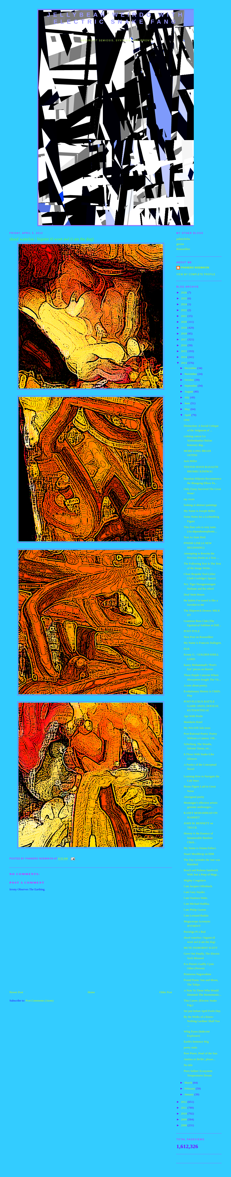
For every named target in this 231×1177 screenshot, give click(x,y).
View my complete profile (195, 274)
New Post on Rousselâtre (198, 637)
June (188, 403)
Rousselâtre (183, 249)
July (187, 397)
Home (91, 992)
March (189, 1082)
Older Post (165, 992)
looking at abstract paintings (200, 505)
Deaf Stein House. (194, 594)
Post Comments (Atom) (40, 1000)
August (189, 391)
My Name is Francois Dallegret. (202, 642)
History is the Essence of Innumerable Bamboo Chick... (198, 838)
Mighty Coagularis (195, 880)
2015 (184, 351)
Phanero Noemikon (195, 267)
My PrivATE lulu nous (197, 727)
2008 (184, 1125)
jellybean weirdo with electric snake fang (116, 18)
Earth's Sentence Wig (196, 1041)
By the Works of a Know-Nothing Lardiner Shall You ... (201, 1021)
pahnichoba (183, 238)
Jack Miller (190, 461)
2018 (184, 333)
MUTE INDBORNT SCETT (200, 947)
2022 (184, 310)
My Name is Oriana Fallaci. (200, 848)
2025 (184, 298)
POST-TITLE (192, 631)
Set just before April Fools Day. (202, 1011)
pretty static (190, 1047)
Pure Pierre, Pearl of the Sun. (201, 1053)
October (190, 379)
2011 (184, 1107)
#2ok (186, 648)
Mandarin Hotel (193, 722)
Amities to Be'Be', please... (199, 1059)
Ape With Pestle (193, 716)
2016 (184, 345)
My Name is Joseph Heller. (199, 510)
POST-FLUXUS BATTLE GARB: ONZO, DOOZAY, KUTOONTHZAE (201, 706)
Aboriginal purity (194, 797)
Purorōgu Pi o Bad (194, 931)
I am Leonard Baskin (196, 915)
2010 (184, 1113)
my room (189, 499)
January (189, 1094)
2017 (184, 339)
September (191, 385)
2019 (184, 327)
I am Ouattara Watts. (196, 898)
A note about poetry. (195, 685)
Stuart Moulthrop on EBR (199, 854)
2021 (184, 316)
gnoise (180, 244)
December (191, 368)
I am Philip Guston (195, 909)
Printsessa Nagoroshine (197, 974)
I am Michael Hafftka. (197, 903)
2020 (184, 321)
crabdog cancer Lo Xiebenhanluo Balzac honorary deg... (198, 440)
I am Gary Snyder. (194, 892)
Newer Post (16, 992)
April (188, 415)
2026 (184, 292)
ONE (187, 420)
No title (188, 1065)
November (191, 374)
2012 (184, 1101)
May (188, 409)
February (190, 1088)
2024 (184, 304)
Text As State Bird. (195, 537)
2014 (184, 357)
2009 (184, 1119)
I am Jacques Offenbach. (198, 886)
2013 (184, 363)
